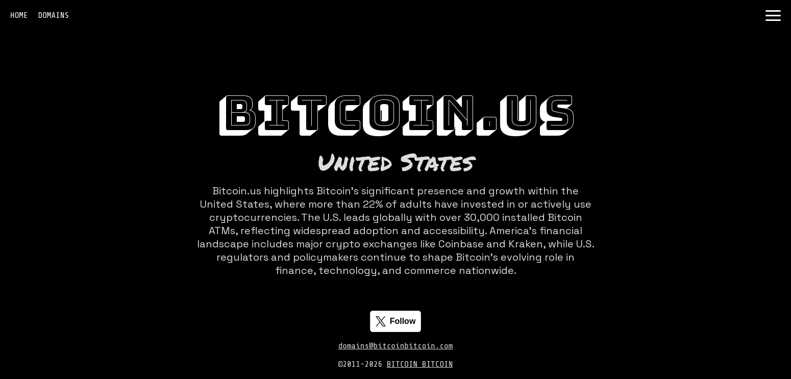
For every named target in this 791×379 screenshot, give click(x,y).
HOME (19, 15)
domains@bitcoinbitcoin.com (395, 345)
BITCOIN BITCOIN (420, 364)
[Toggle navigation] (773, 15)
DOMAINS (53, 15)
